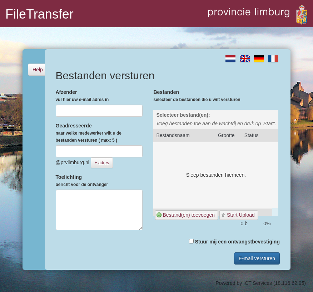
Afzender (82, 95)
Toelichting (82, 180)
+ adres (102, 162)
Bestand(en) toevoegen (189, 215)
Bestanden (196, 95)
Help (38, 69)
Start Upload (241, 215)
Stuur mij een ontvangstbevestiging (234, 242)
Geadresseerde (88, 133)
